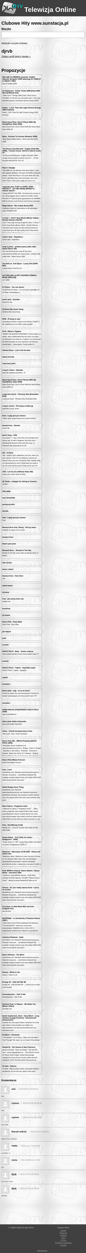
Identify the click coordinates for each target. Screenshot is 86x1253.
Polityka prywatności (63, 1243)
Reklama (63, 1233)
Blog (63, 1238)
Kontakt (63, 1245)
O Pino (63, 1240)
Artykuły (63, 1235)
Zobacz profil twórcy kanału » (15, 56)
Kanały (63, 1230)
